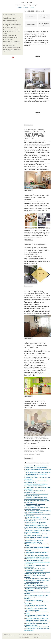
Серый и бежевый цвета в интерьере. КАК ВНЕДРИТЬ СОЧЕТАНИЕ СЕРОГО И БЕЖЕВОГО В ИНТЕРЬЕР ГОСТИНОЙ (34, 134)
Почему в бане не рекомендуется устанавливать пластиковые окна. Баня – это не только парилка (36, 602)
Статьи (32, 7)
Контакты (20, 634)
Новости (26, 7)
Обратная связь (36, 634)
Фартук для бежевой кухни (44, 24)
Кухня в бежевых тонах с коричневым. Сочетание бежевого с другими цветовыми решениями (37, 293)
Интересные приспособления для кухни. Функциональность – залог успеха (12, 31)
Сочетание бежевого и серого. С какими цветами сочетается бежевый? (36, 197)
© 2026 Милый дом (7, 634)
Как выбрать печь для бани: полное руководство (38, 472)
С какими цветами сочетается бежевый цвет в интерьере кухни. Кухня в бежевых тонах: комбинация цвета (36, 251)
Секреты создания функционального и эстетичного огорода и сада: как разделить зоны (12, 41)
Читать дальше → (28, 124)
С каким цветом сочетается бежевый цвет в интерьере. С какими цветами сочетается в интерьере (35, 404)
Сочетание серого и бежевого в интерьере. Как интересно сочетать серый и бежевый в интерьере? (36, 35)
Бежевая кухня (31, 24)
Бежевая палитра (31, 16)
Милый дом (26, 3)
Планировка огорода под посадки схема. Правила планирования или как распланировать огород (12, 26)
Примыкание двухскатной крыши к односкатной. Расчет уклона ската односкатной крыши (12, 49)
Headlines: (29, 550)
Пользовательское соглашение (28, 634)
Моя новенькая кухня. (9, 45)
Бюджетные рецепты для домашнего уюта (37, 618)
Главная (19, 7)
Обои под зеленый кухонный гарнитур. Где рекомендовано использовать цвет (35, 345)
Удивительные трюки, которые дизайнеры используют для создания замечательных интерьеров (36, 597)
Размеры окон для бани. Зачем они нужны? (37, 626)
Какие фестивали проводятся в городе (36, 517)
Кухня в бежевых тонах (44, 16)
